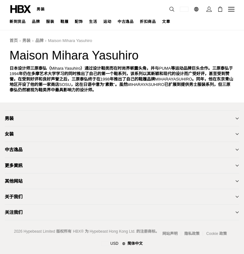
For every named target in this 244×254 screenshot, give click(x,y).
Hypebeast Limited (39, 231)
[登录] (209, 9)
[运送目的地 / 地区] (184, 9)
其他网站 (14, 181)
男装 (40, 9)
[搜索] (172, 9)
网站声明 (170, 233)
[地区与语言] (121, 243)
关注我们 (14, 212)
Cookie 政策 (216, 233)
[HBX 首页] (21, 8)
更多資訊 (14, 165)
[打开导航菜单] (231, 9)
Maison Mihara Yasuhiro (70, 40)
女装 (9, 134)
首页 (14, 40)
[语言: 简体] (197, 9)
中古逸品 (14, 149)
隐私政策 (192, 233)
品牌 (39, 40)
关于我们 (14, 196)
